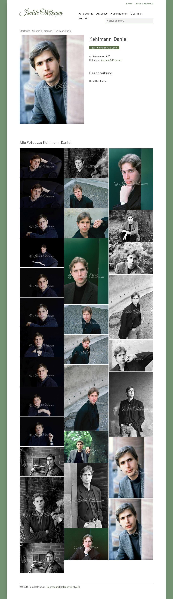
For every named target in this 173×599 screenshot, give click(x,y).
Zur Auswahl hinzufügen (104, 47)
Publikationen (119, 13)
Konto (129, 3)
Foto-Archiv (86, 13)
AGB (77, 586)
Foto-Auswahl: (144, 3)
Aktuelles (102, 13)
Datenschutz (67, 586)
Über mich (137, 13)
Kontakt (83, 18)
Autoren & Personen (42, 30)
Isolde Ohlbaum (41, 13)
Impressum (53, 586)
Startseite (25, 30)
